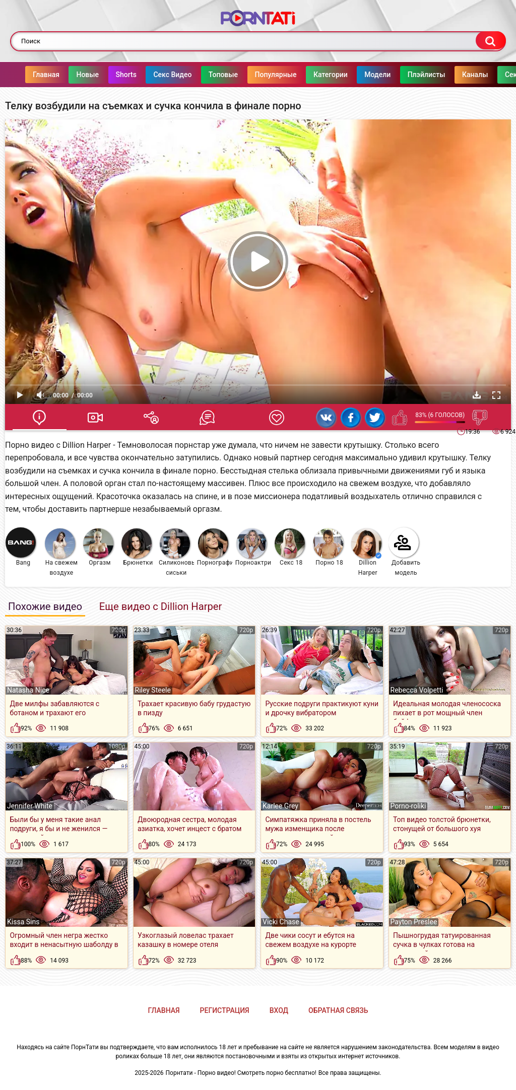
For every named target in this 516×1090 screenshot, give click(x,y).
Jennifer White (29, 806)
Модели (377, 75)
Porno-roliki (408, 806)
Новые (87, 75)
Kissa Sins (23, 922)
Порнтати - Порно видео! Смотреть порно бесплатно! (241, 1072)
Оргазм (98, 547)
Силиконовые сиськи (177, 552)
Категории (330, 75)
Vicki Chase (281, 922)
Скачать (477, 394)
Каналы (475, 75)
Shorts (126, 75)
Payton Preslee (414, 922)
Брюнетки (137, 547)
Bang (21, 546)
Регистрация (224, 1010)
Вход (279, 1010)
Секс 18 (290, 547)
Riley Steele (153, 690)
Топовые (223, 75)
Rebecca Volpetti (417, 690)
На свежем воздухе (61, 552)
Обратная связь (338, 1010)
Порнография (215, 547)
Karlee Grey (280, 806)
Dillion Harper (366, 552)
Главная (46, 75)
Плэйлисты (426, 75)
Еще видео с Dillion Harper (160, 606)
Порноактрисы (253, 547)
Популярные (276, 75)
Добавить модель (405, 551)
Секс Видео (172, 75)
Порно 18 (328, 547)
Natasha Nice (28, 690)
